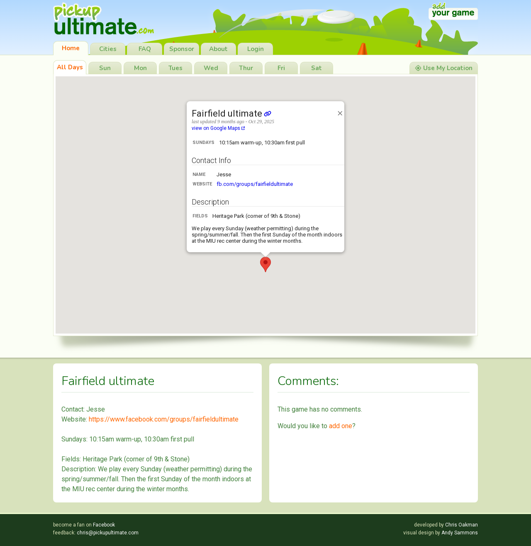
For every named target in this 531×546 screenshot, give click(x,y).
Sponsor (181, 49)
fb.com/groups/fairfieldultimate (255, 184)
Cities (108, 49)
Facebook (104, 525)
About (218, 49)
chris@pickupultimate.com (108, 533)
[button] (265, 264)
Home (71, 48)
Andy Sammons (459, 533)
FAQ (145, 49)
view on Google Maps (218, 128)
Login (255, 49)
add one (340, 426)
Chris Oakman (461, 525)
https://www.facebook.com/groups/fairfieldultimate (164, 419)
